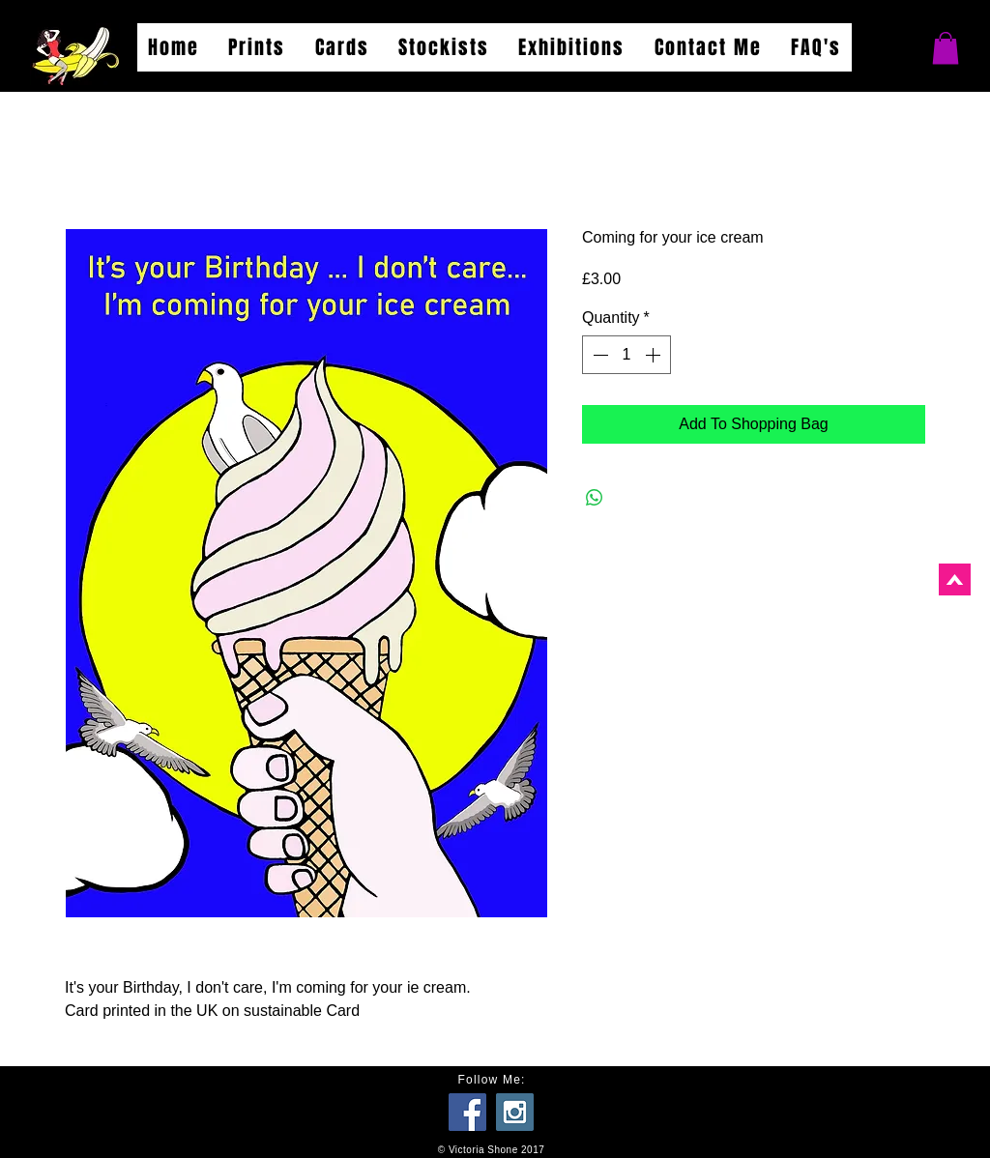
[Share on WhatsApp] (594, 497)
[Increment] (654, 354)
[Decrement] (598, 354)
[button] (945, 48)
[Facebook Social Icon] (467, 1112)
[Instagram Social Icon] (515, 1112)
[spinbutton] (626, 354)
